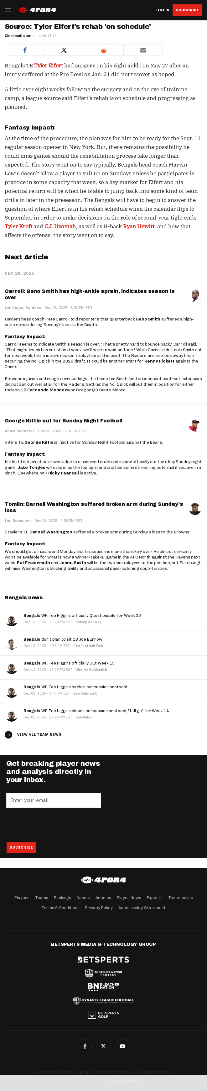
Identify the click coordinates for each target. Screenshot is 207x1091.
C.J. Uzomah (60, 226)
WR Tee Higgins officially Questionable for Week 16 (82, 615)
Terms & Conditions (60, 907)
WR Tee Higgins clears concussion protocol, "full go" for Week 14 (96, 710)
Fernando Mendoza (48, 390)
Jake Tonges (31, 467)
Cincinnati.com (18, 36)
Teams (41, 897)
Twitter (103, 1046)
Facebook (85, 1046)
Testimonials (180, 897)
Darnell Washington (50, 532)
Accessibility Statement (142, 907)
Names (83, 897)
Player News (129, 897)
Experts (155, 897)
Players (21, 897)
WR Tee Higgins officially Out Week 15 (69, 663)
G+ (122, 1046)
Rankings (62, 897)
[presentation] (53, 825)
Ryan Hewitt (138, 226)
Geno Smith (148, 319)
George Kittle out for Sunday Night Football (63, 420)
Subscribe (187, 10)
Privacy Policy (99, 907)
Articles (103, 897)
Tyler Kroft (18, 226)
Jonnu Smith (72, 562)
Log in (162, 10)
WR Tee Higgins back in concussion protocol (75, 687)
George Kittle (38, 442)
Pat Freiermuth (33, 562)
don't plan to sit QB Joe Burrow (62, 639)
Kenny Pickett (159, 361)
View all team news (39, 735)
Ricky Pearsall (63, 473)
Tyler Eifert (48, 65)
